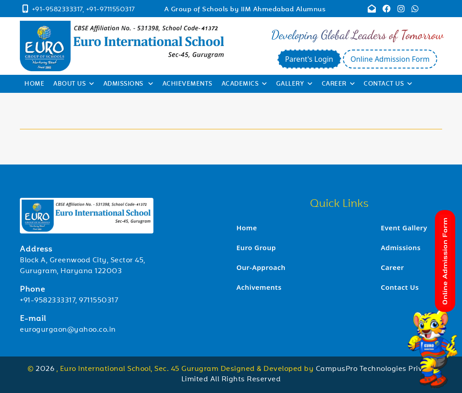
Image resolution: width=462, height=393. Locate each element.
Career (338, 84)
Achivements (259, 287)
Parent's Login (309, 59)
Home (34, 84)
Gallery (294, 84)
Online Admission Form (390, 59)
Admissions (128, 84)
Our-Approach (261, 267)
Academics (244, 84)
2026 (46, 369)
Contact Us (388, 84)
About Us (73, 84)
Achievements (187, 84)
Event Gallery (404, 227)
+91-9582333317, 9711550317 (69, 301)
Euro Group (256, 247)
